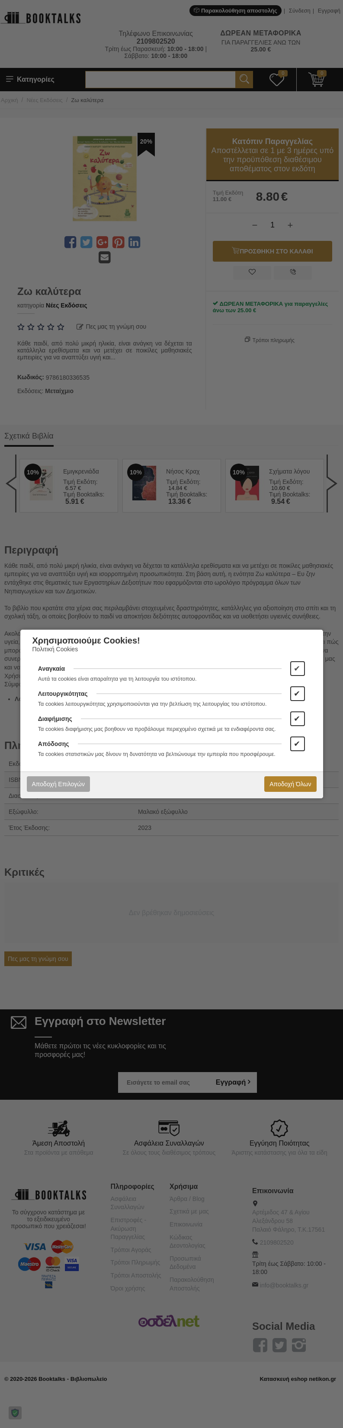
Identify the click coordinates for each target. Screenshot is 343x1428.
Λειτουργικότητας (63, 693)
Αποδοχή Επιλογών (58, 784)
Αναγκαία (51, 668)
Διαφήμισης (55, 718)
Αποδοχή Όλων (290, 784)
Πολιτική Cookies (55, 649)
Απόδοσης (53, 743)
